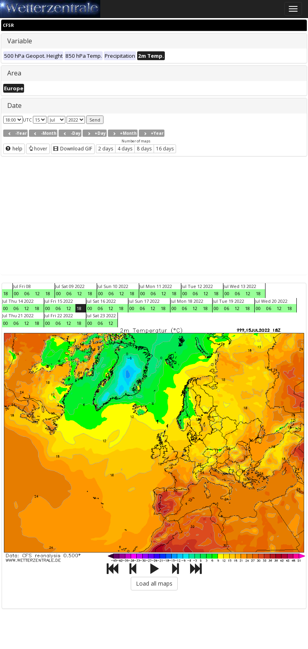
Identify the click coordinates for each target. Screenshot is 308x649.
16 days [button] (165, 148)
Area (14, 73)
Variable (19, 41)
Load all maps (154, 583)
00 (16, 293)
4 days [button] (125, 148)
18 (5, 293)
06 (26, 293)
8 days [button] (144, 148)
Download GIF (72, 149)
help (14, 149)
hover (37, 149)
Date (14, 105)
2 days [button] (105, 148)
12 (37, 293)
